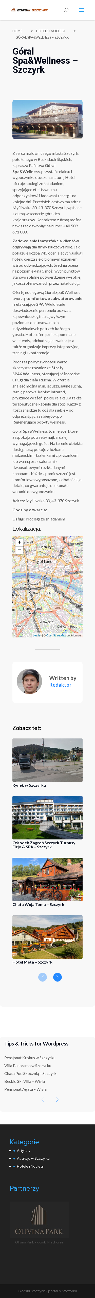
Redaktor (60, 685)
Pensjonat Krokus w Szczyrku (29, 1057)
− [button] (19, 550)
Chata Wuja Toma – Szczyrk (38, 904)
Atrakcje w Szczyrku (33, 1158)
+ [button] (19, 543)
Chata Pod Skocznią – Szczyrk (30, 1073)
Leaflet (37, 635)
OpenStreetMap (56, 635)
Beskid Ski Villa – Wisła (24, 1081)
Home (17, 31)
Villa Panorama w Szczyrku (27, 1065)
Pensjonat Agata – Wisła (25, 1089)
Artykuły (23, 1150)
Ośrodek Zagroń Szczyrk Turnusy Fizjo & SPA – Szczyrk (43, 844)
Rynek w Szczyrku (29, 785)
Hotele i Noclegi (50, 31)
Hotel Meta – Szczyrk (32, 961)
